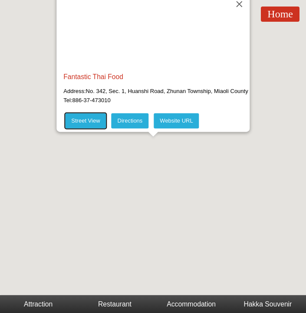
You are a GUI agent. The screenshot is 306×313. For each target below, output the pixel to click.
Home (280, 14)
